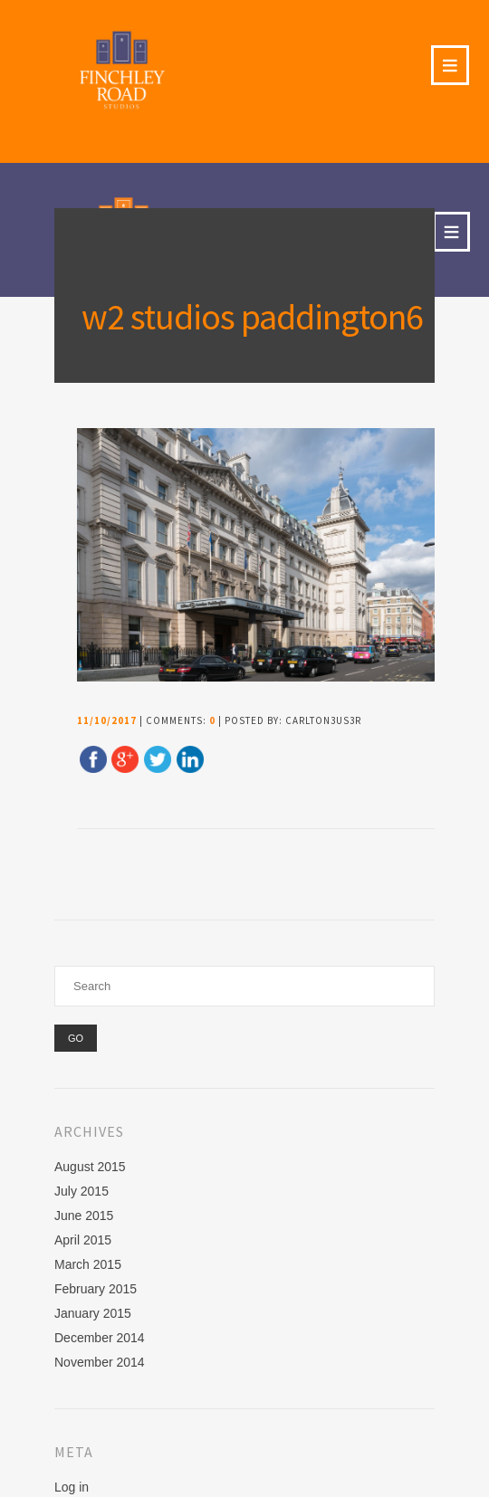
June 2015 (83, 1215)
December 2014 (99, 1337)
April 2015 (82, 1240)
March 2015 (87, 1264)
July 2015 (81, 1191)
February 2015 (95, 1289)
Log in (71, 1487)
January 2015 (92, 1313)
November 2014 (99, 1362)
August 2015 (90, 1166)
